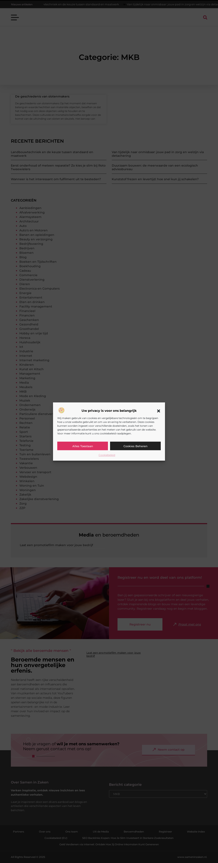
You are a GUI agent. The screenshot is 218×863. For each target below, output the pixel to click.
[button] (158, 411)
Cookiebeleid (107, 455)
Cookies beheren (135, 446)
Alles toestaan (82, 446)
